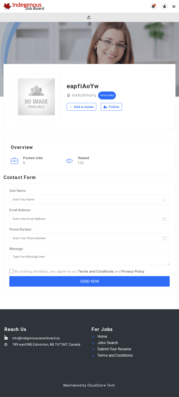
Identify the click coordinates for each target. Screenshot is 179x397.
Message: (16, 249)
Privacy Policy (133, 271)
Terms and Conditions (96, 271)
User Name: (17, 191)
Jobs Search (107, 343)
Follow (111, 107)
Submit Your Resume (114, 349)
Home (102, 336)
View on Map (107, 95)
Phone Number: (20, 229)
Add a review (81, 107)
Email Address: (20, 210)
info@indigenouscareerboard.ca (36, 338)
